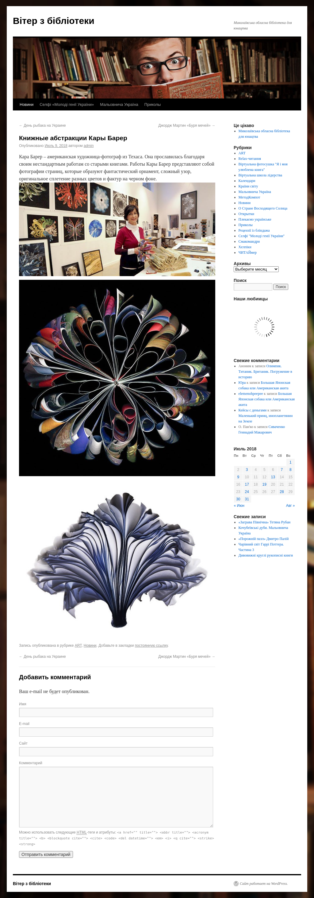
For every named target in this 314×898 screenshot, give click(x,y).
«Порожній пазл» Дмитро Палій (264, 539)
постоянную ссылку (151, 645)
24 (247, 492)
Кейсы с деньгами (253, 410)
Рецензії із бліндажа (254, 230)
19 (264, 484)
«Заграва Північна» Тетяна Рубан (265, 522)
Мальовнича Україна (119, 104)
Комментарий (30, 763)
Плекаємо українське (255, 219)
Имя (22, 704)
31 (247, 499)
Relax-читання (250, 158)
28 (282, 492)
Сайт (23, 743)
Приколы (152, 104)
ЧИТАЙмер (248, 252)
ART (78, 645)
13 (273, 477)
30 (238, 499)
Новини (26, 104)
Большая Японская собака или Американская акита (267, 399)
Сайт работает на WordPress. (264, 883)
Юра (242, 382)
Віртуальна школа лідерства (260, 175)
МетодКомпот (249, 197)
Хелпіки (245, 247)
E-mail (24, 724)
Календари (247, 181)
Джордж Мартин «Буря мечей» (186, 125)
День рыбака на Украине (42, 125)
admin (89, 146)
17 (247, 484)
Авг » (290, 505)
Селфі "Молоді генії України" (262, 236)
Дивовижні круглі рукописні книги (266, 555)
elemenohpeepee (251, 393)
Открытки (246, 214)
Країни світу (248, 186)
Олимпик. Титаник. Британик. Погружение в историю (265, 371)
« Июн (239, 505)
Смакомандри (249, 241)
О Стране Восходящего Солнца (263, 208)
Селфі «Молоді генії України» (67, 104)
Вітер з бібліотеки (53, 21)
